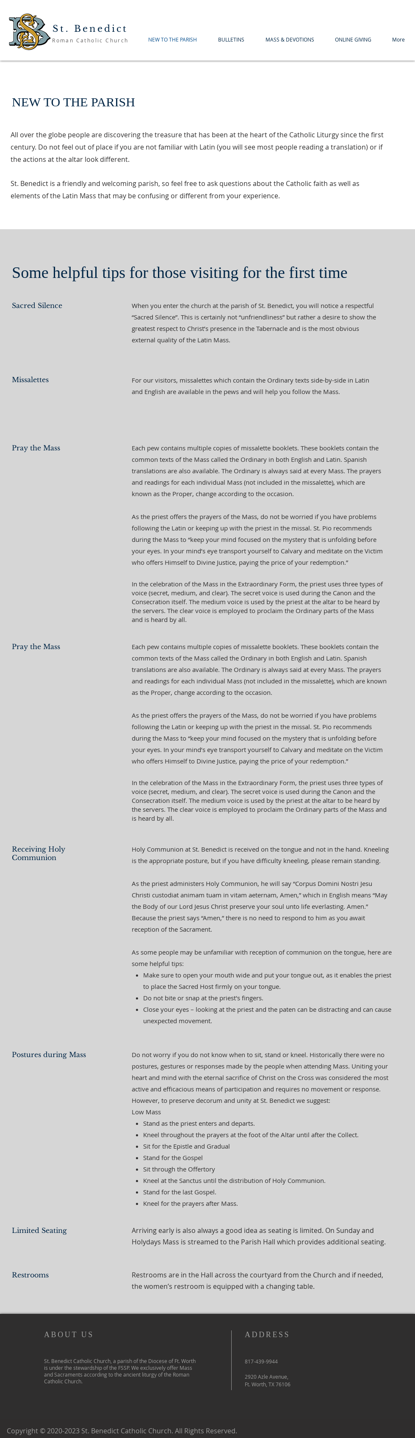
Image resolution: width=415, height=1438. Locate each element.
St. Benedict (90, 28)
